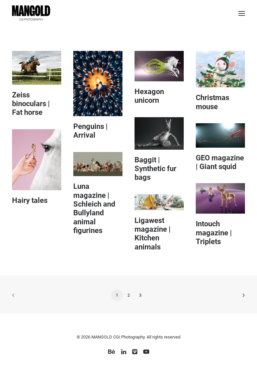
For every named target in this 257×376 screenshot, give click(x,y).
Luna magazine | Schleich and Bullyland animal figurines (94, 208)
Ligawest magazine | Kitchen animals (153, 233)
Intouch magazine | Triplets (214, 233)
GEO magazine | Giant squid (220, 162)
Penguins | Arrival (90, 130)
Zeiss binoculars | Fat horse (31, 104)
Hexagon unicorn (149, 95)
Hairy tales (30, 200)
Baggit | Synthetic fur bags (155, 169)
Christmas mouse (212, 101)
